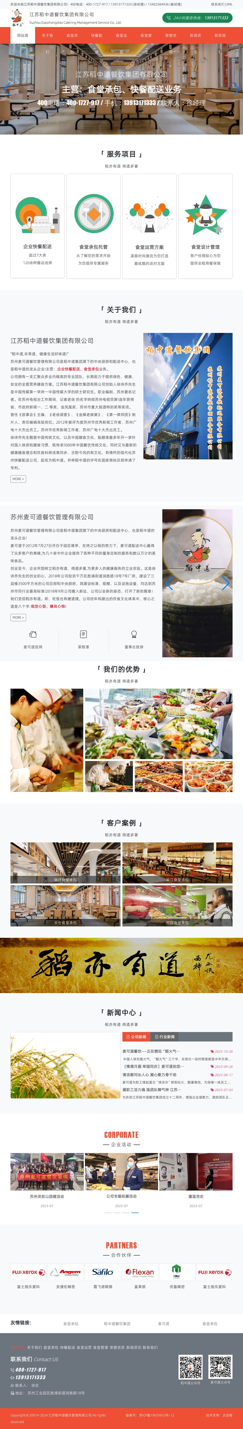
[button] (236, 89)
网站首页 (22, 38)
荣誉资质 (171, 38)
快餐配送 (97, 38)
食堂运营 (121, 38)
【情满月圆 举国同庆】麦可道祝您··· (155, 1066)
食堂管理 (146, 38)
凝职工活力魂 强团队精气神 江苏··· (154, 1090)
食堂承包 (72, 38)
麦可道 (163, 1323)
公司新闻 (139, 1036)
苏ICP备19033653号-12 (156, 1415)
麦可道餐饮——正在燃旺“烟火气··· (153, 1051)
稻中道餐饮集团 (117, 1323)
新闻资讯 (195, 38)
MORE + (15, 478)
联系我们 (217, 4)
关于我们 (47, 38)
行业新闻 (167, 1036)
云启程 (228, 1415)
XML (229, 4)
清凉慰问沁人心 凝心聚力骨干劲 (152, 1075)
